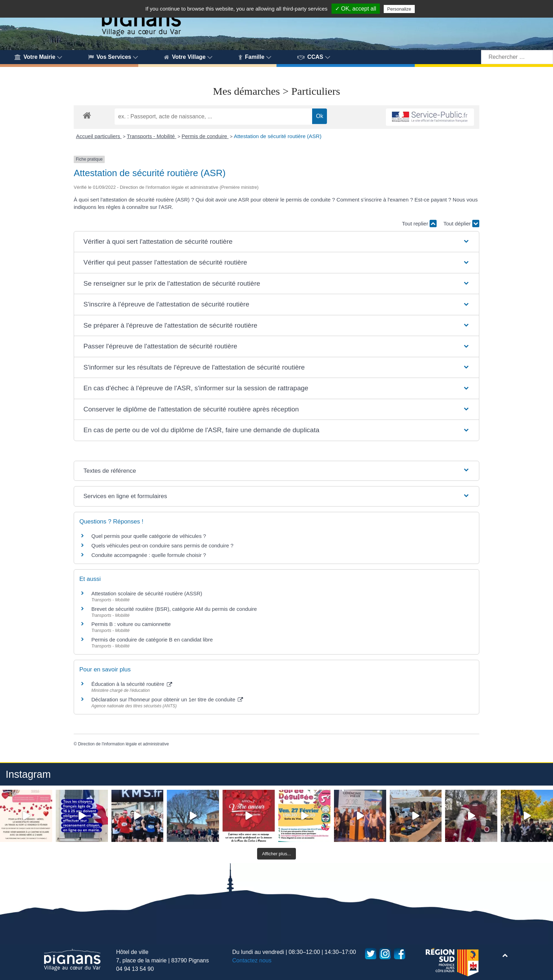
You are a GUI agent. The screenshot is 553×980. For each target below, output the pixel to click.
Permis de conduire (205, 136)
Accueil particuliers (99, 136)
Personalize (399, 9)
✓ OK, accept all (355, 9)
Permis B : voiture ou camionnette (131, 624)
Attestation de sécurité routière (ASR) (277, 136)
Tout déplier (461, 223)
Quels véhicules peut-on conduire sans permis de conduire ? (162, 545)
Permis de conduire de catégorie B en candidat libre (152, 640)
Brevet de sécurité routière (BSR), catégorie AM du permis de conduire (174, 609)
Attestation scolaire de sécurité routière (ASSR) (146, 593)
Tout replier (419, 223)
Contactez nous (252, 960)
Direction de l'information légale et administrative (123, 744)
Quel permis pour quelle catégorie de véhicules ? (148, 536)
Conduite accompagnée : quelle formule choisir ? (148, 555)
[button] (276, 241)
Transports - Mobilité (151, 136)
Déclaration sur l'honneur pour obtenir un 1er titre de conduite (167, 699)
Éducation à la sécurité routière (131, 684)
